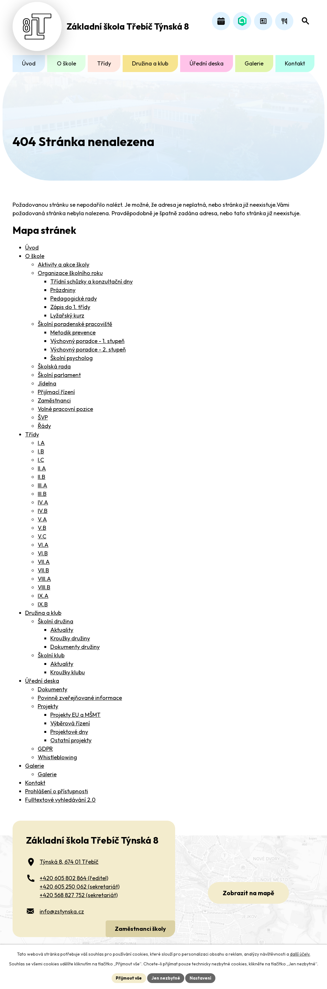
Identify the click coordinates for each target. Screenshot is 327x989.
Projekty (48, 702)
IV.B (42, 507)
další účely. (300, 954)
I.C (41, 456)
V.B (42, 524)
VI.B (43, 550)
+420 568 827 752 (79, 891)
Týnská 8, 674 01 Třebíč (69, 858)
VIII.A (44, 575)
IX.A (43, 592)
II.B (41, 473)
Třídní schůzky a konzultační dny (91, 278)
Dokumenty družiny (75, 643)
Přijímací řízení (56, 388)
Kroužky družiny (70, 634)
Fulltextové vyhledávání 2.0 (60, 796)
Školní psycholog (71, 354)
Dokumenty (52, 685)
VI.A (43, 541)
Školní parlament (59, 371)
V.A (42, 516)
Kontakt (295, 63)
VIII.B (44, 583)
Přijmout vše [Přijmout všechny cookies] (127, 978)
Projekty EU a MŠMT (75, 711)
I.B (41, 448)
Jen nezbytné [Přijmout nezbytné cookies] (165, 978)
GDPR (45, 745)
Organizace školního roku (70, 269)
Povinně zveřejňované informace (80, 694)
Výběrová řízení (70, 719)
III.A (42, 482)
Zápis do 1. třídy (70, 303)
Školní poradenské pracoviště (75, 320)
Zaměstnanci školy (139, 924)
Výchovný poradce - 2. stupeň (88, 346)
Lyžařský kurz (67, 312)
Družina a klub (150, 63)
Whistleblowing (57, 753)
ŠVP (43, 414)
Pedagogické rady (73, 295)
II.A (42, 465)
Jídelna (47, 380)
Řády (44, 422)
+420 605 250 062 (79, 882)
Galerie (254, 63)
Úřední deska (207, 63)
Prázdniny (62, 286)
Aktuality (61, 626)
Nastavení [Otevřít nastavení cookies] (201, 978)
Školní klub (51, 651)
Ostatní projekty (70, 736)
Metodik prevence (73, 329)
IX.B (43, 600)
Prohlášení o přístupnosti (56, 787)
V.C (42, 533)
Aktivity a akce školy (63, 261)
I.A (41, 439)
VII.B (43, 566)
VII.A (44, 558)
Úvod (29, 63)
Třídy (104, 63)
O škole (66, 63)
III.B (42, 490)
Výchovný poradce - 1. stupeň (87, 337)
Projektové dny (69, 728)
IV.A (43, 499)
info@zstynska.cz (62, 907)
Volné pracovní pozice (65, 405)
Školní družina (55, 617)
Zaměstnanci (54, 397)
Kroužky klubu (67, 668)
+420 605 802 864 (74, 874)
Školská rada (54, 363)
